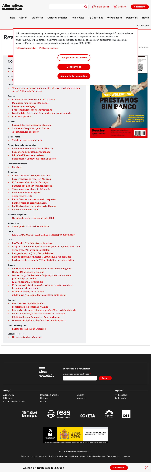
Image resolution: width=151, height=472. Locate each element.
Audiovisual (8, 395)
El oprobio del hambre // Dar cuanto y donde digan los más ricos (46, 246)
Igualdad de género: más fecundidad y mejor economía (41, 113)
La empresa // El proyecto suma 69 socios (34, 158)
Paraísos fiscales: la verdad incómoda (32, 185)
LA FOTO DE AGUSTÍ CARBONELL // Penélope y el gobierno (43, 234)
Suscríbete (139, 6)
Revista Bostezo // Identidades (28, 303)
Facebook (123, 395)
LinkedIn (122, 398)
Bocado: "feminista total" (25, 209)
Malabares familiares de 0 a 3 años (30, 102)
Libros (43, 401)
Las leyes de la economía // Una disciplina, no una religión (43, 260)
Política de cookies (48, 48)
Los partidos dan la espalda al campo (32, 124)
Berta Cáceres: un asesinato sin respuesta (34, 199)
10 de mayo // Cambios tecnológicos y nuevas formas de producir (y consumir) (41, 277)
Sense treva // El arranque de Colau (31, 249)
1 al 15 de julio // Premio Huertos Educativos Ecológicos (41, 268)
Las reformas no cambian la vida (29, 202)
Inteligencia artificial (49, 395)
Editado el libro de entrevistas (28, 155)
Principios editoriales (96, 456)
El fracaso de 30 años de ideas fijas (30, 182)
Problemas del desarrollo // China (30, 306)
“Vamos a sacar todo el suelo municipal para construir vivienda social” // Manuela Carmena (46, 89)
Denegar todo (74, 67)
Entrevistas (37, 17)
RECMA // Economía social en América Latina (36, 316)
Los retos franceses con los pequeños (32, 109)
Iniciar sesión (103, 6)
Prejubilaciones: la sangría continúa (31, 175)
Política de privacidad (26, 48)
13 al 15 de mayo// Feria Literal (28, 291)
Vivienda (81, 398)
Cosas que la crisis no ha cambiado (30, 226)
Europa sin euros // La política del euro (33, 253)
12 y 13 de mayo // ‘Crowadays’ (27, 281)
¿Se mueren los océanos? (25, 131)
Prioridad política (21, 116)
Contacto (122, 6)
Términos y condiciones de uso (34, 456)
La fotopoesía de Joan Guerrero (29, 328)
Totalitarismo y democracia (27, 140)
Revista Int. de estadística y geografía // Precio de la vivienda (44, 310)
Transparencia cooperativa (118, 456)
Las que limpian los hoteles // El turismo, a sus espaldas (41, 256)
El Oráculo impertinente (14, 401)
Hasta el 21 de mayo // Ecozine (28, 271)
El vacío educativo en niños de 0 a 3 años (33, 99)
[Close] (146, 467)
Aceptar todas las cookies (73, 76)
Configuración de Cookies (74, 57)
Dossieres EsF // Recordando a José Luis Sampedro (39, 320)
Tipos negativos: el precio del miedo (31, 189)
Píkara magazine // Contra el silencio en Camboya (38, 313)
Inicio (12, 17)
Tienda (145, 17)
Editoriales (8, 398)
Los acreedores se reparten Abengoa (31, 178)
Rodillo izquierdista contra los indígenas (34, 206)
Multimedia (132, 17)
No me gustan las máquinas (26, 336)
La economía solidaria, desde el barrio (32, 148)
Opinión (23, 17)
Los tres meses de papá (24, 106)
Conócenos (143, 25)
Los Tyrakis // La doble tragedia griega (32, 243)
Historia (44, 398)
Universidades (114, 17)
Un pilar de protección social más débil (33, 217)
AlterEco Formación (57, 17)
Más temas (97, 17)
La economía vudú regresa (26, 192)
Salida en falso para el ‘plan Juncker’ (31, 128)
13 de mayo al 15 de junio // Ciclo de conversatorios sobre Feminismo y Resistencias (42, 287)
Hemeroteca (78, 17)
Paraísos (16, 166)
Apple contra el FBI (22, 195)
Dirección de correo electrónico (76, 374)
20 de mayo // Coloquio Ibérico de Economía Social (39, 294)
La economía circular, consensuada (31, 151)
